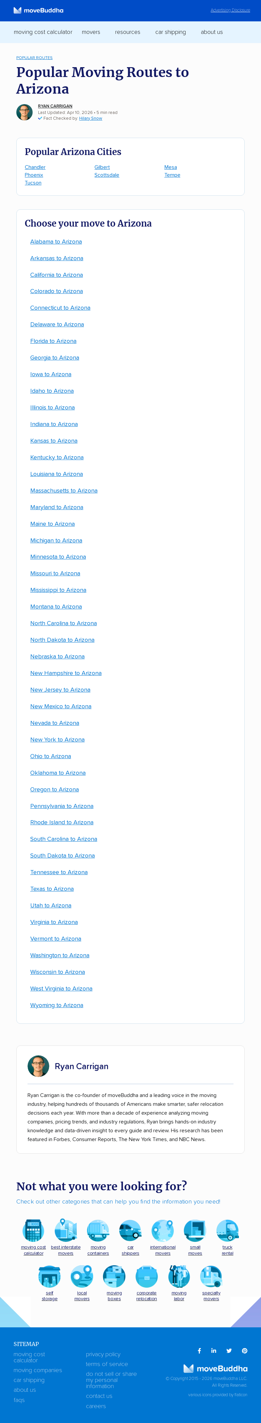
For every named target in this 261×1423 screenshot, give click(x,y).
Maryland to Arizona (56, 507)
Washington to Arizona (59, 956)
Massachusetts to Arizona (64, 491)
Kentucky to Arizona (57, 458)
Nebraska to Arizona (57, 657)
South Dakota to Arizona (62, 856)
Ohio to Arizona (50, 756)
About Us (25, 1390)
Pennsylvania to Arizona (61, 806)
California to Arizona (56, 275)
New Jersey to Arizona (60, 690)
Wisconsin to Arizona (57, 972)
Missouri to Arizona (55, 574)
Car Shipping (29, 1380)
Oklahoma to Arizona (58, 773)
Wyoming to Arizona (56, 1005)
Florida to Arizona (53, 341)
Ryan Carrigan (55, 106)
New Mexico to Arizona (60, 707)
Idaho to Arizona (52, 391)
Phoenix (34, 175)
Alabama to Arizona (56, 242)
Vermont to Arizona (55, 939)
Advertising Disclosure (230, 10)
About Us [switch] (212, 32)
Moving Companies (38, 1370)
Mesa (170, 167)
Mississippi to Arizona (58, 590)
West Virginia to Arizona (61, 989)
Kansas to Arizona (53, 441)
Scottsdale (106, 175)
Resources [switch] (127, 32)
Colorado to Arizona (56, 291)
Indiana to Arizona (54, 424)
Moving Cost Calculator (29, 1357)
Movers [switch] (91, 32)
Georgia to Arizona (54, 358)
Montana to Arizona (56, 607)
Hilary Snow (90, 118)
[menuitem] (199, 1351)
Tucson (33, 183)
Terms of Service (107, 1364)
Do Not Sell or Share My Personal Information (111, 1380)
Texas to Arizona (52, 889)
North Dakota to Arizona (62, 640)
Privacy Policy (103, 1354)
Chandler (35, 167)
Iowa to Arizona (50, 374)
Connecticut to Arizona (60, 308)
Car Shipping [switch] (170, 32)
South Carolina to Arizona (63, 839)
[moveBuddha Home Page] (38, 10)
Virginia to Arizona (54, 922)
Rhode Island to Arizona (61, 823)
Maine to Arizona (52, 524)
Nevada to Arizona (54, 723)
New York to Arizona (57, 740)
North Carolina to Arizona (63, 623)
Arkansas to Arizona (56, 258)
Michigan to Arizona (56, 541)
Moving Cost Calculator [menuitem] (43, 32)
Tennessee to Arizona (59, 872)
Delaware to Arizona (57, 325)
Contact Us (99, 1396)
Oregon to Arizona (54, 790)
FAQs (19, 1400)
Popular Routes (34, 58)
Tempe (172, 175)
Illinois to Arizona (52, 408)
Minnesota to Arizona (58, 557)
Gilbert (102, 167)
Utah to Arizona (50, 906)
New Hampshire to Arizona (66, 673)
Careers (96, 1406)
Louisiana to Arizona (56, 474)
